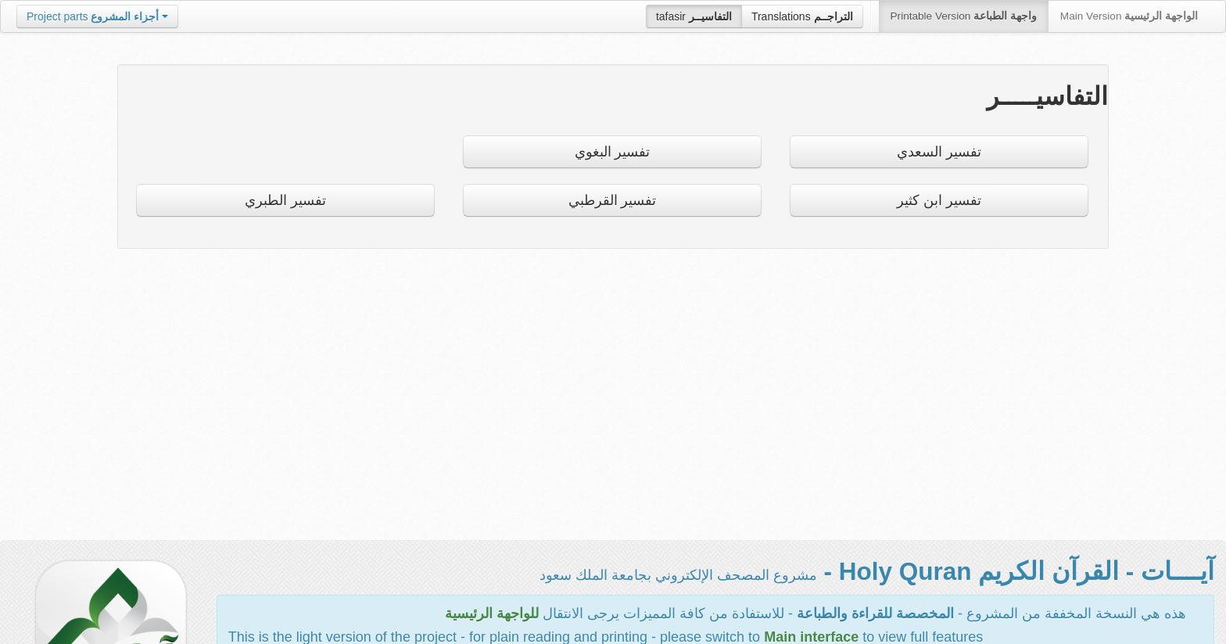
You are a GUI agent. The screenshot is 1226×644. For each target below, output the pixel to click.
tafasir (694, 16)
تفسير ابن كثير (939, 200)
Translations (802, 16)
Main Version (1129, 16)
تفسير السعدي (939, 152)
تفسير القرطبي (612, 200)
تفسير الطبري (285, 200)
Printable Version (964, 16)
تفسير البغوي (613, 152)
